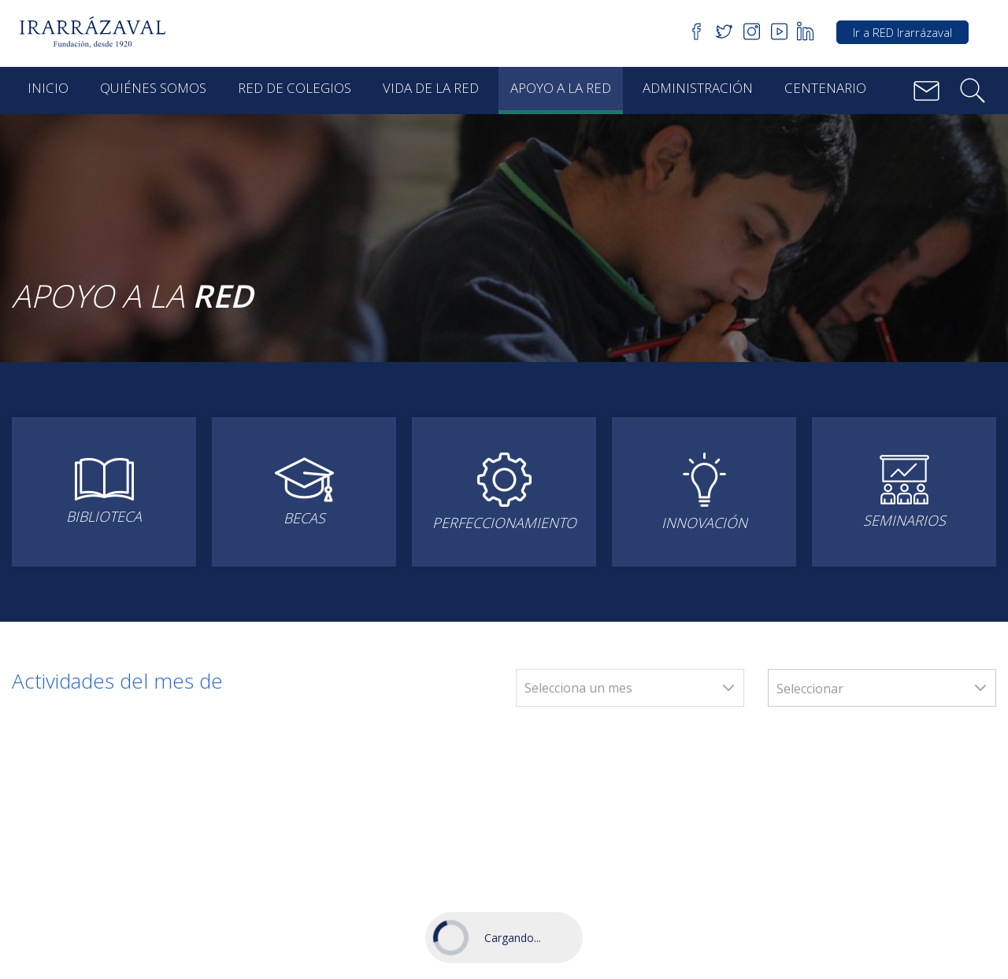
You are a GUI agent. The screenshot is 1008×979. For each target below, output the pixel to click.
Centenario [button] (825, 88)
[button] (98, 33)
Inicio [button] (48, 88)
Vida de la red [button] (431, 88)
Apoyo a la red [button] (560, 88)
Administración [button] (698, 88)
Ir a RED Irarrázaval (902, 32)
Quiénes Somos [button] (153, 88)
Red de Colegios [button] (294, 88)
